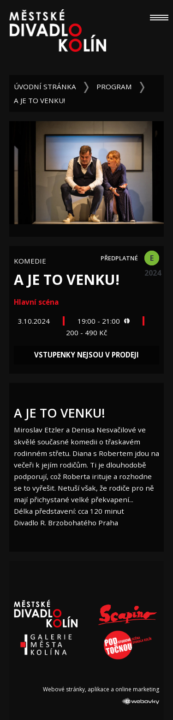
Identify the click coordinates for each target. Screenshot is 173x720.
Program (114, 86)
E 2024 (151, 259)
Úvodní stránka (45, 86)
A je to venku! (39, 100)
